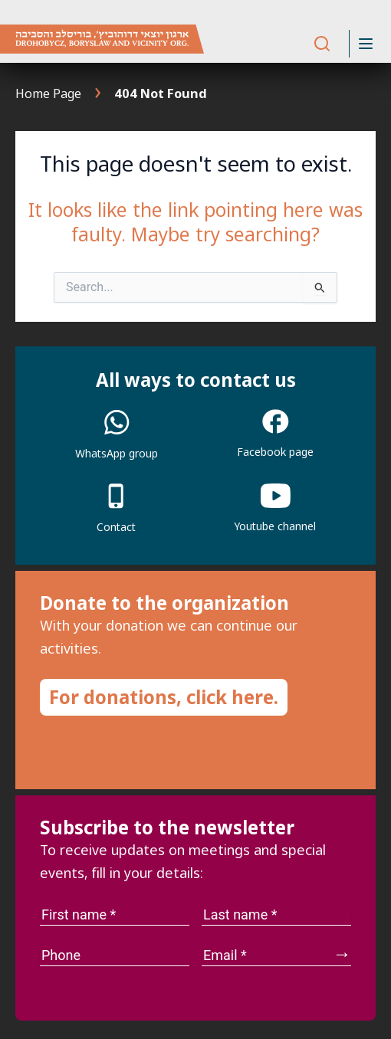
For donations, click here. (163, 697)
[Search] (322, 44)
